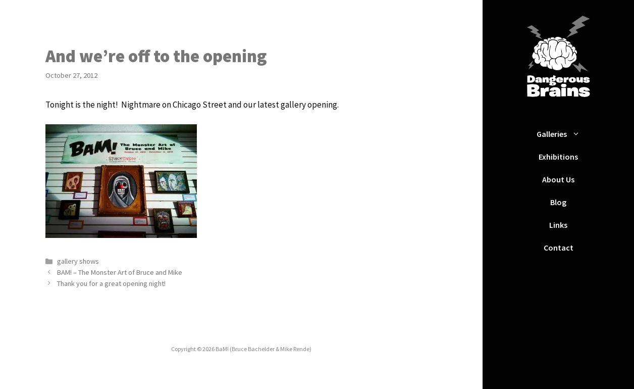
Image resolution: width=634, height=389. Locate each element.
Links (558, 225)
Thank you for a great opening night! (111, 283)
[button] (578, 134)
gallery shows (78, 261)
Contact (558, 247)
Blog (558, 202)
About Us (558, 179)
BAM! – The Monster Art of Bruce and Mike (119, 272)
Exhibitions (558, 157)
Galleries (563, 134)
